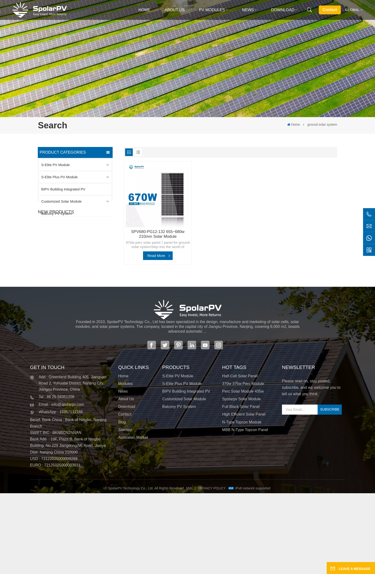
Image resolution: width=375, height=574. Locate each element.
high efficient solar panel (243, 495)
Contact (330, 10)
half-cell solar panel (240, 457)
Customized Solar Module (61, 201)
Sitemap (125, 510)
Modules (125, 464)
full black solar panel (241, 487)
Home (144, 10)
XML (189, 569)
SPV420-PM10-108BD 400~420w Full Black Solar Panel (85, 247)
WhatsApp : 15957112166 (61, 493)
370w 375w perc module (243, 464)
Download (282, 10)
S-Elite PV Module (55, 165)
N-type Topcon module (241, 503)
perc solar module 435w (243, 472)
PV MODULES (212, 10)
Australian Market (133, 518)
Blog (122, 503)
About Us (175, 10)
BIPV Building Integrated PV (63, 189)
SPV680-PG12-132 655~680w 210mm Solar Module (157, 234)
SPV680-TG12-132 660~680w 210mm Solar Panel (84, 303)
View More (75, 256)
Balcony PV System (56, 214)
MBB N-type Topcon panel (245, 510)
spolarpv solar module (241, 480)
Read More (156, 256)
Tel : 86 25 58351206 (56, 478)
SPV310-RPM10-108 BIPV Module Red (85, 275)
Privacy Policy (212, 569)
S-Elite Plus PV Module (59, 177)
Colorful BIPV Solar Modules (87, 328)
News (248, 10)
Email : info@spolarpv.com (61, 485)
